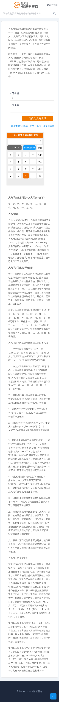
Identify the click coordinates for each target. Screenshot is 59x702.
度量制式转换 (49, 126)
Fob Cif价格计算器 (19, 126)
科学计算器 (35, 126)
